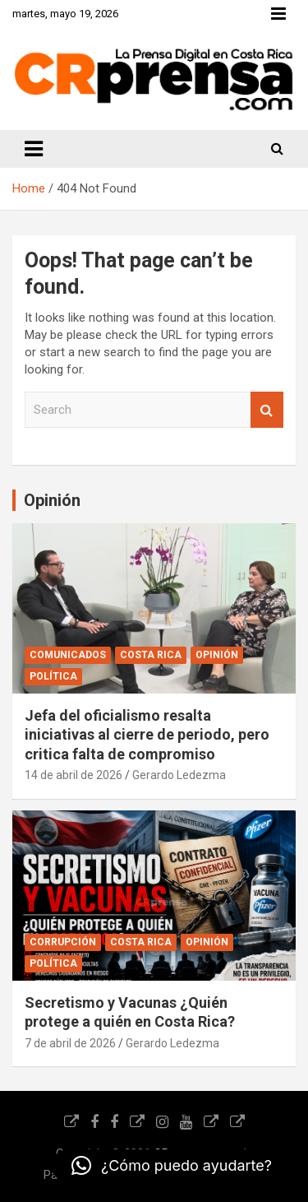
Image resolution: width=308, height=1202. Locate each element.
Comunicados (68, 655)
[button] (172, 1165)
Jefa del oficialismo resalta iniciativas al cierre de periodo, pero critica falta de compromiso (147, 735)
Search (267, 410)
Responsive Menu (278, 14)
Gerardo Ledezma (179, 775)
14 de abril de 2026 (73, 775)
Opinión (216, 655)
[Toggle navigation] (33, 149)
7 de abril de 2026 (70, 1043)
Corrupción (63, 942)
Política (53, 676)
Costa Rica (151, 655)
